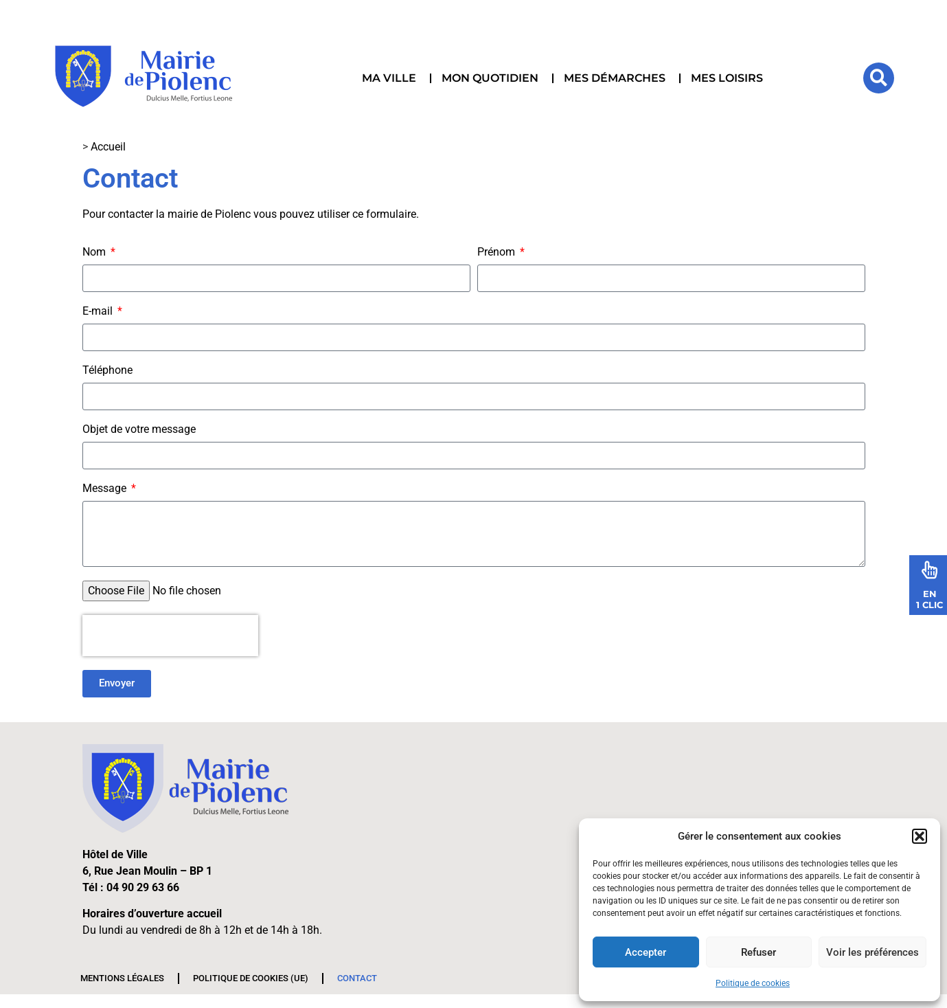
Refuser (758, 952)
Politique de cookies (753, 983)
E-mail (98, 311)
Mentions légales (122, 978)
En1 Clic (929, 599)
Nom (95, 252)
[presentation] (170, 635)
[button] (919, 836)
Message (105, 489)
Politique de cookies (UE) (250, 978)
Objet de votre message (139, 430)
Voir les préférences (872, 952)
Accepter (645, 952)
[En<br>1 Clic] (930, 570)
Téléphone (107, 371)
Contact (357, 978)
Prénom (497, 252)
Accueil (108, 146)
